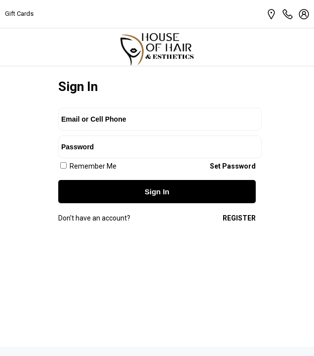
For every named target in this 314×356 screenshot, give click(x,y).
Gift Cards (19, 13)
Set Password (233, 166)
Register (239, 218)
